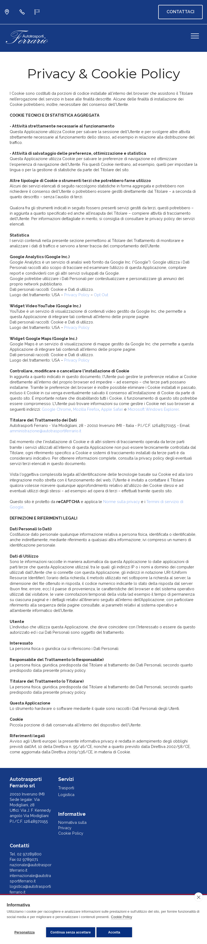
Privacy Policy (76, 294)
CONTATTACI (181, 11)
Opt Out (101, 294)
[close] (198, 899)
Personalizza (24, 932)
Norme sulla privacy (121, 501)
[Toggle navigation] (195, 35)
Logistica (66, 802)
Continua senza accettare (70, 932)
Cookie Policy (70, 841)
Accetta (117, 932)
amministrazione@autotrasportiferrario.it (45, 431)
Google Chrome (56, 409)
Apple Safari (112, 409)
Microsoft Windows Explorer (153, 409)
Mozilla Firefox (86, 409)
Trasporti (66, 796)
